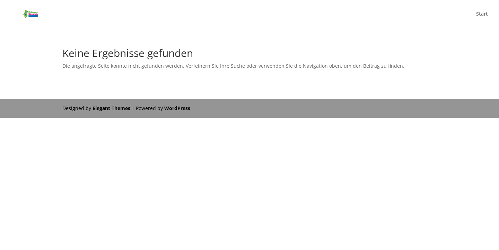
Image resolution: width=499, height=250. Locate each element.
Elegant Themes (111, 108)
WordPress (177, 108)
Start (482, 14)
